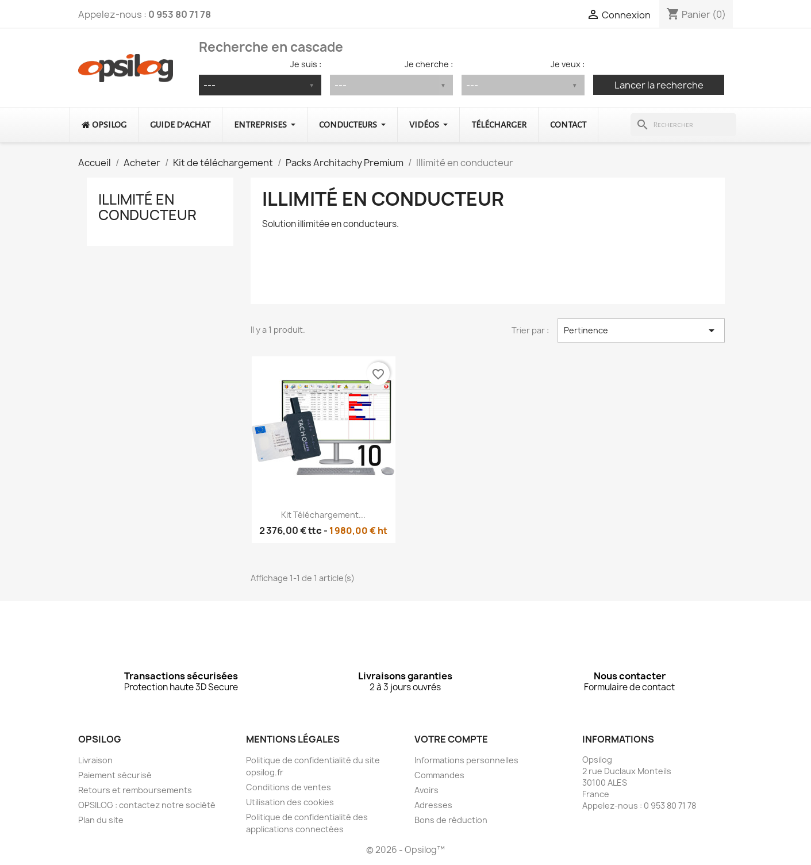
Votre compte (451, 739)
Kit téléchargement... (323, 514)
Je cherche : (429, 64)
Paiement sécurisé (115, 775)
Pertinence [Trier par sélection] (641, 330)
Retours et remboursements (135, 790)
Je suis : (305, 64)
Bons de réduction (450, 819)
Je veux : (568, 64)
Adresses (433, 804)
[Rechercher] (683, 124)
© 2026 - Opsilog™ (405, 850)
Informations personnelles (466, 760)
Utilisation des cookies (290, 802)
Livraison (95, 760)
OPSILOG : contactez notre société (147, 804)
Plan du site (101, 819)
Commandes (439, 775)
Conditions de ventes (288, 787)
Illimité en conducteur (147, 207)
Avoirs (426, 790)
